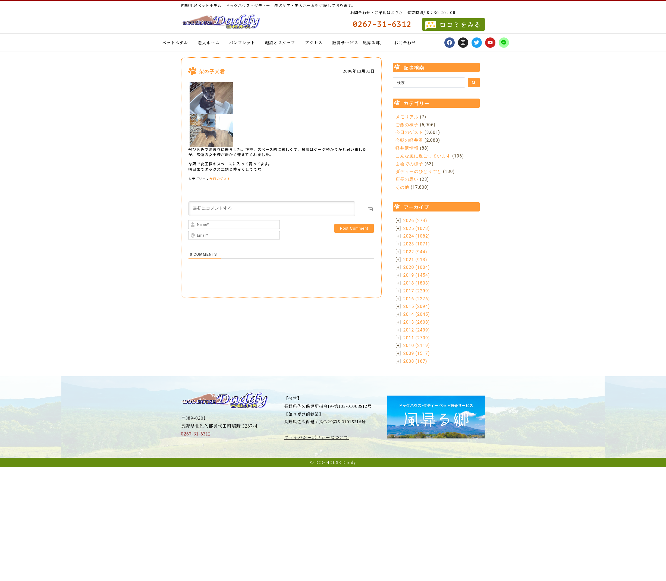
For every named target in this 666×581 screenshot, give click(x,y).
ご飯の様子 (407, 124)
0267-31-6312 (196, 434)
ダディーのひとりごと (418, 171)
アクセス (313, 42)
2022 (415, 251)
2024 (416, 236)
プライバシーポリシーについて (316, 437)
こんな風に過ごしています (423, 156)
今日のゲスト (220, 178)
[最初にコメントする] (272, 208)
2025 (416, 228)
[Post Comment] (354, 228)
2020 (416, 267)
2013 (416, 322)
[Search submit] (474, 82)
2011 (416, 337)
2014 (416, 314)
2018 (416, 283)
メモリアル (407, 116)
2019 (416, 275)
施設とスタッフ (280, 42)
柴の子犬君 (212, 71)
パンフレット (242, 42)
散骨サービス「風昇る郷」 (358, 42)
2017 (416, 290)
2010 (416, 345)
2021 (415, 259)
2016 (416, 298)
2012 (416, 330)
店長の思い (407, 179)
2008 (415, 361)
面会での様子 (409, 163)
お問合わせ (405, 42)
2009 (416, 353)
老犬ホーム (208, 42)
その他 (402, 187)
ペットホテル (175, 42)
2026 (415, 220)
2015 (416, 306)
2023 (416, 244)
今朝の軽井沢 (409, 140)
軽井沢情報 (407, 148)
